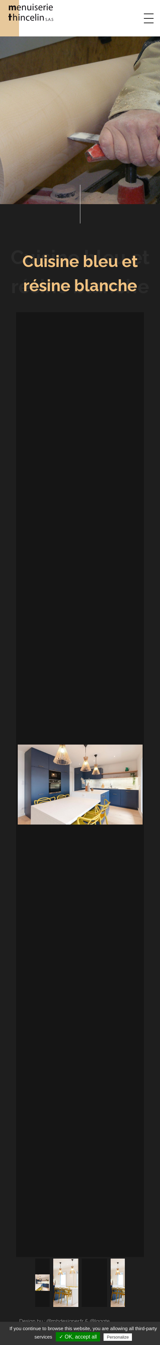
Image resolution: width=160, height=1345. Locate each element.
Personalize (118, 1337)
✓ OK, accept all (78, 1337)
